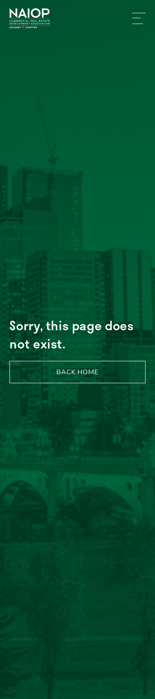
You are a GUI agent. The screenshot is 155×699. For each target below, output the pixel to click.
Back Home (77, 372)
